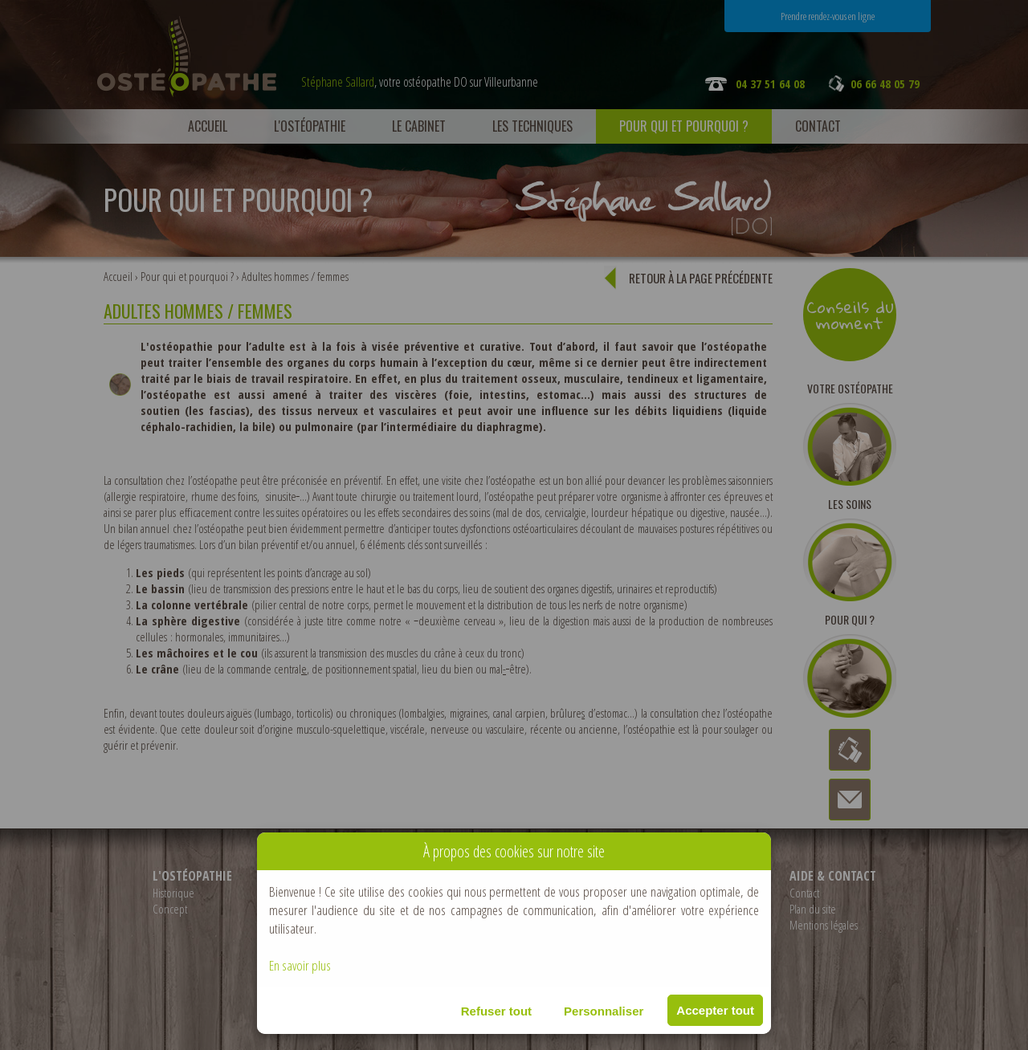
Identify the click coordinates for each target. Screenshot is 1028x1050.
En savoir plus (300, 965)
